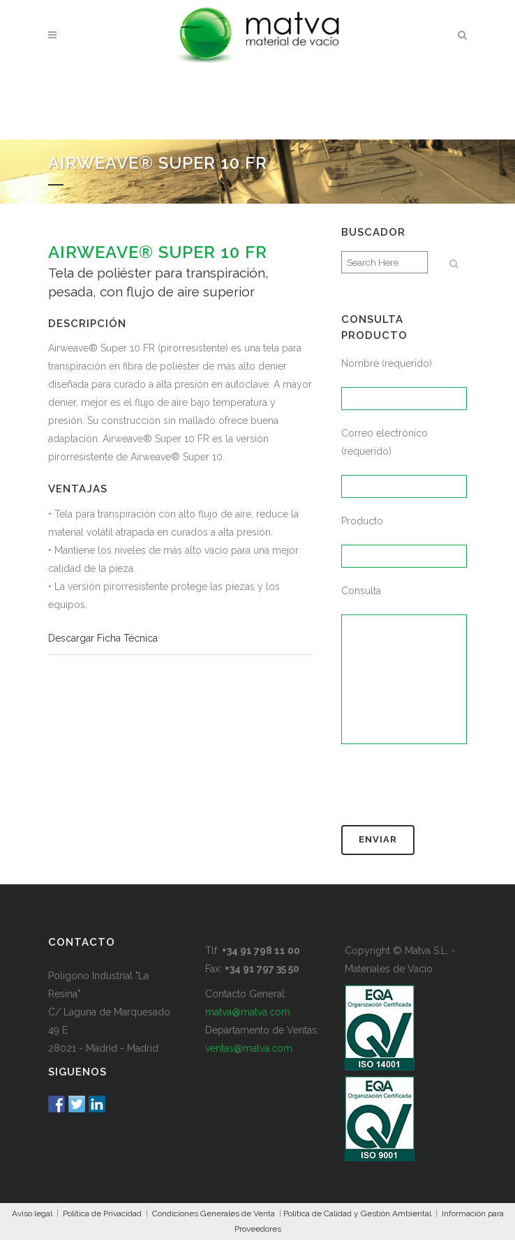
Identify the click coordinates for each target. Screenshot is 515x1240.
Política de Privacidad (102, 1213)
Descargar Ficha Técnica (103, 638)
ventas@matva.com (248, 1048)
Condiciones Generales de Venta (213, 1213)
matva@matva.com (247, 1012)
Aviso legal (32, 1213)
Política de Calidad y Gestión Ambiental (357, 1213)
